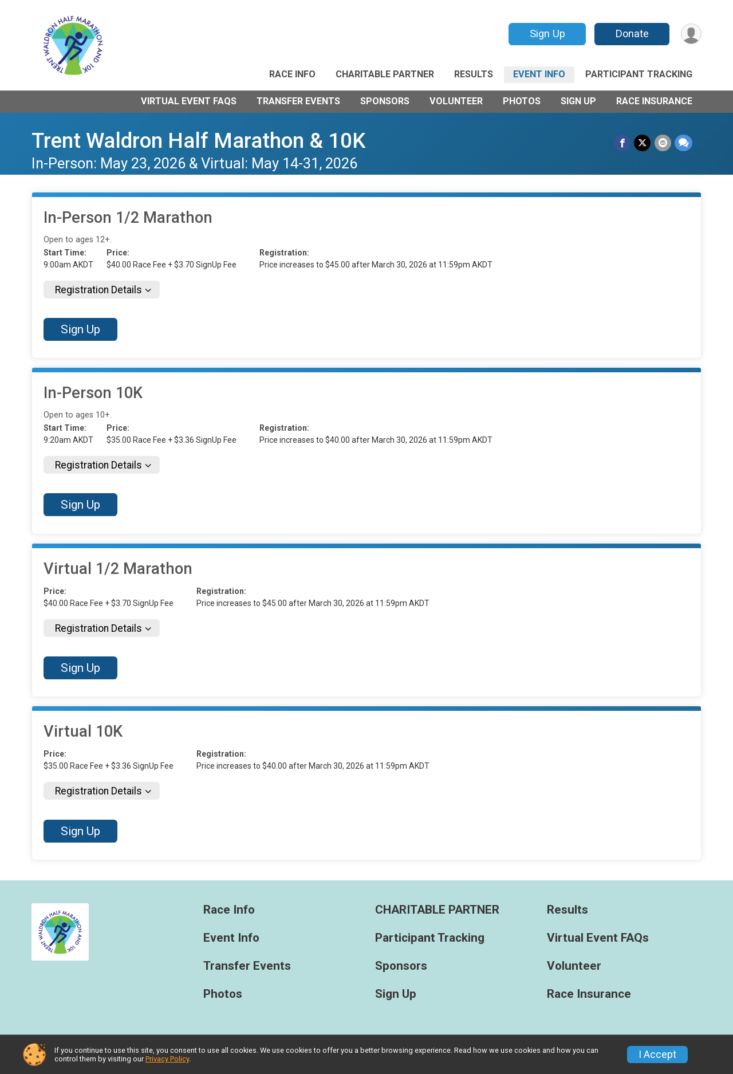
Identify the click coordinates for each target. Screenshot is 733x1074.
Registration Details (98, 290)
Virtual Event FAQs (189, 101)
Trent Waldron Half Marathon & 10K (198, 140)
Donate (631, 33)
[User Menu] (691, 34)
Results (473, 74)
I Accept (657, 1054)
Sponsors (384, 101)
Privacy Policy (167, 1059)
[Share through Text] (683, 143)
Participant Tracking (638, 74)
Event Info (539, 74)
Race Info (292, 74)
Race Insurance (654, 101)
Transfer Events (298, 101)
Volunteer (456, 101)
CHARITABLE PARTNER (385, 74)
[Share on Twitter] (643, 143)
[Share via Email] (663, 143)
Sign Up (547, 33)
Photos (522, 101)
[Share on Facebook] (622, 143)
